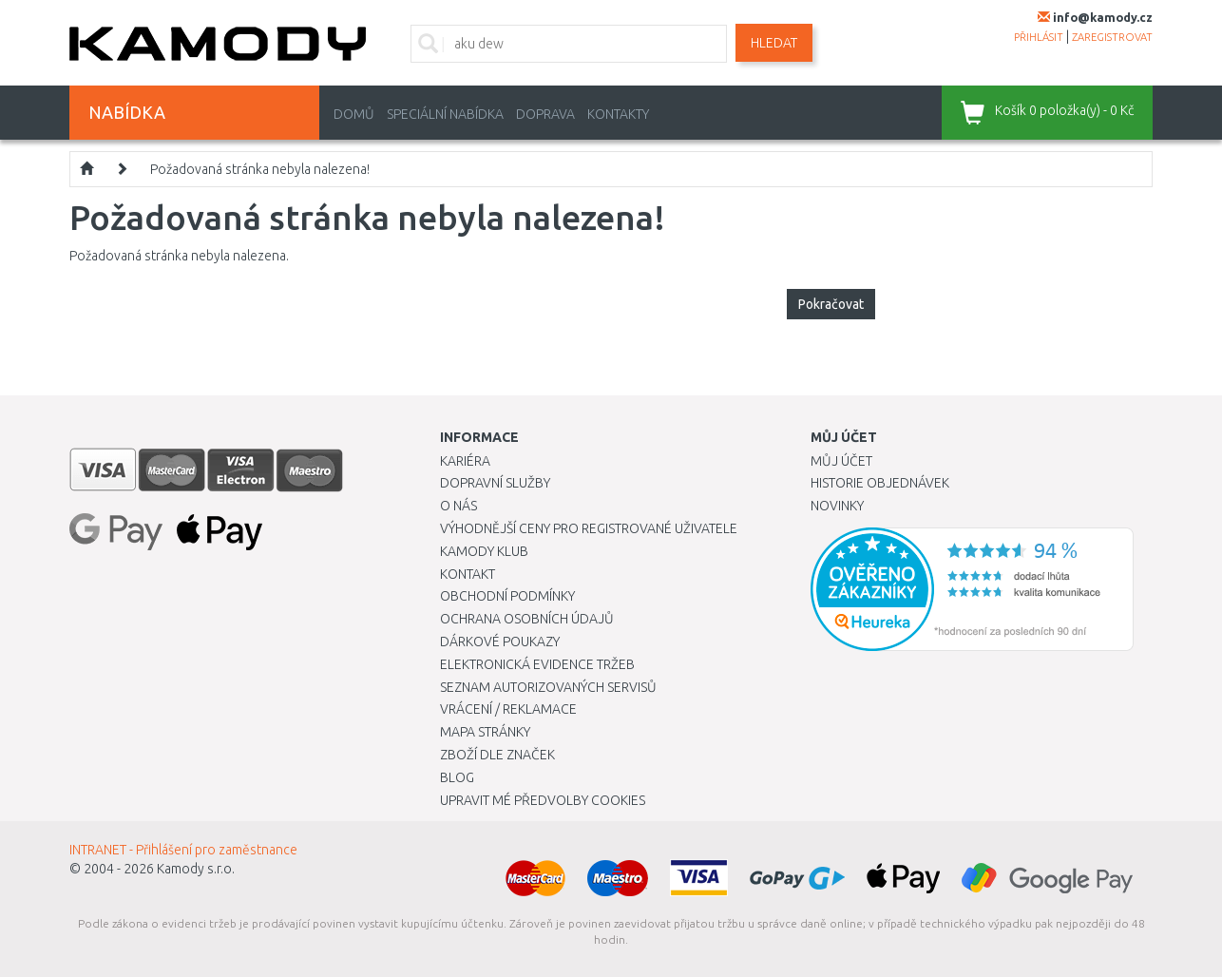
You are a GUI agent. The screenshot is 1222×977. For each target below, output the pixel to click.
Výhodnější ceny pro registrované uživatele (588, 528)
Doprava (545, 114)
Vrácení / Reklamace (508, 709)
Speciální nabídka (445, 114)
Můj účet (841, 461)
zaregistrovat (1112, 37)
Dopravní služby (495, 482)
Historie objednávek (880, 482)
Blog (457, 777)
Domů (354, 114)
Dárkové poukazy (500, 641)
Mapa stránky (485, 731)
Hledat (774, 42)
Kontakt (467, 574)
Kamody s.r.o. (196, 868)
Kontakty (618, 114)
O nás (458, 505)
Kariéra (465, 461)
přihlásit (1038, 37)
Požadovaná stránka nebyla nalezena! (260, 169)
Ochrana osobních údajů (527, 618)
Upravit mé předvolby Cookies (542, 800)
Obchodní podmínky (507, 595)
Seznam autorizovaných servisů (548, 687)
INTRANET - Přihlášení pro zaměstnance (183, 849)
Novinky (837, 505)
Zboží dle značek (497, 754)
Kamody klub (484, 551)
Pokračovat (831, 304)
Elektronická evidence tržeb (537, 664)
